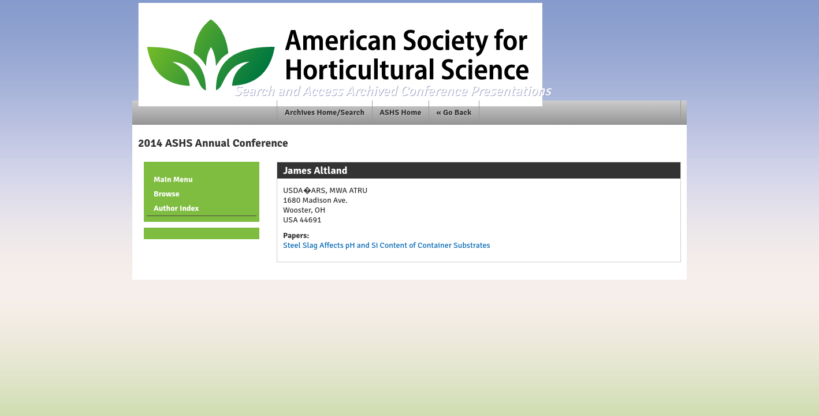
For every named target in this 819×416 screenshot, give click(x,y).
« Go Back (454, 112)
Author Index (176, 208)
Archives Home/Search (324, 112)
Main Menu (173, 179)
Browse (167, 194)
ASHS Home (400, 112)
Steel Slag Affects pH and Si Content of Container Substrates (386, 245)
